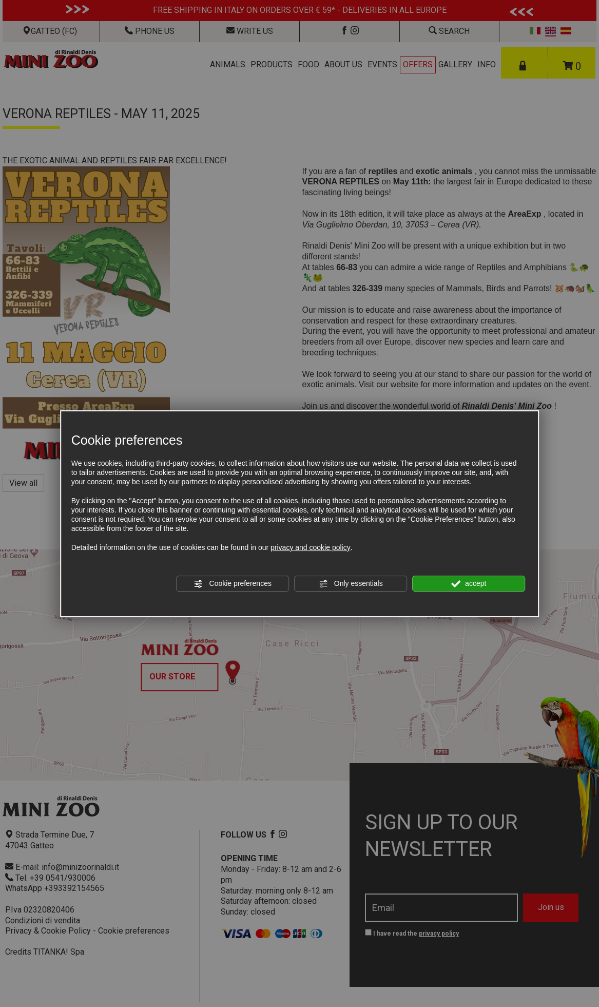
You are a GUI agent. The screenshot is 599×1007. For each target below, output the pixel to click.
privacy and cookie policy (310, 547)
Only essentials (351, 583)
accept (468, 583)
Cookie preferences (233, 583)
